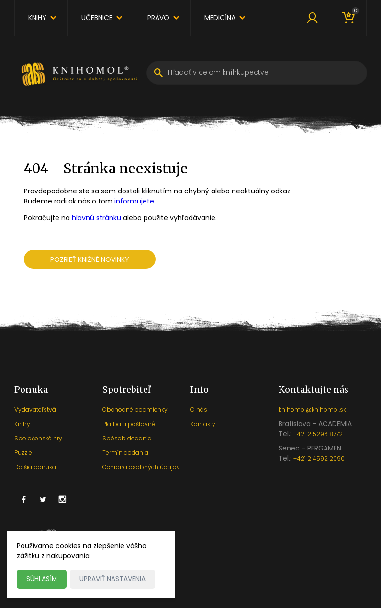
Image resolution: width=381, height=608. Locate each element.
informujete (134, 201)
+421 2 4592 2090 (319, 458)
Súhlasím (41, 579)
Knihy (37, 18)
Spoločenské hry (38, 438)
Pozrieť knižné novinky (89, 259)
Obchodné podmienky (135, 409)
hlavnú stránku (96, 218)
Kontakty (202, 424)
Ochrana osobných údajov (141, 467)
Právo (158, 18)
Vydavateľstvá (35, 409)
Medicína (219, 18)
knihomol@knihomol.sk (312, 409)
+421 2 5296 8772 (318, 434)
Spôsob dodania (127, 438)
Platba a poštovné (128, 424)
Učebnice (96, 18)
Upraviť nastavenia (113, 579)
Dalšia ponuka (35, 467)
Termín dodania (125, 453)
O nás (198, 409)
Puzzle (23, 453)
